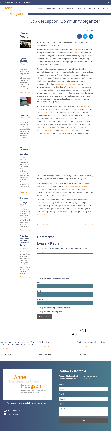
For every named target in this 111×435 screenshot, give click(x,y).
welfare (62, 203)
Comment (41, 252)
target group (45, 186)
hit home (63, 118)
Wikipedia (62, 176)
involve (48, 203)
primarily (62, 206)
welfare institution (69, 189)
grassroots (76, 53)
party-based (84, 56)
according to (41, 189)
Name (40, 283)
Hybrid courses (23, 60)
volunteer (52, 109)
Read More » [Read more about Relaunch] (25, 141)
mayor (64, 121)
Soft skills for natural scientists (91, 342)
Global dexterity (46, 342)
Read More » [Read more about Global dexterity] (44, 346)
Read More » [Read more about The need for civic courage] (25, 230)
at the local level (69, 84)
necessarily (41, 203)
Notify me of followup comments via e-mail (54, 279)
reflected (84, 127)
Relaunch (24, 116)
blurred (77, 99)
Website (40, 299)
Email (39, 291)
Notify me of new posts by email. (51, 312)
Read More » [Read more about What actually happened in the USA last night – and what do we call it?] (6, 349)
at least (69, 206)
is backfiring (46, 133)
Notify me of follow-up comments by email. (55, 308)
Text (61, 404)
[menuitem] (106, 9)
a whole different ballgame (63, 195)
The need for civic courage (24, 200)
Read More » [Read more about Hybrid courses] (25, 92)
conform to (69, 186)
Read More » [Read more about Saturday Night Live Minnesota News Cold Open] (25, 277)
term (74, 50)
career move (65, 130)
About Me (51, 8)
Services (70, 8)
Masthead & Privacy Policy (88, 8)
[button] (79, 36)
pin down (42, 214)
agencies (59, 84)
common (51, 50)
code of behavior (81, 186)
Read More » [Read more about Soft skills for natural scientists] (82, 346)
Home (40, 8)
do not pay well (46, 112)
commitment (46, 130)
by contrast (53, 183)
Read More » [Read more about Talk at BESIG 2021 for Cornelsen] (25, 192)
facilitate (74, 87)
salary (84, 106)
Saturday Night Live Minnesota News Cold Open (24, 240)
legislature (74, 127)
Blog (61, 8)
